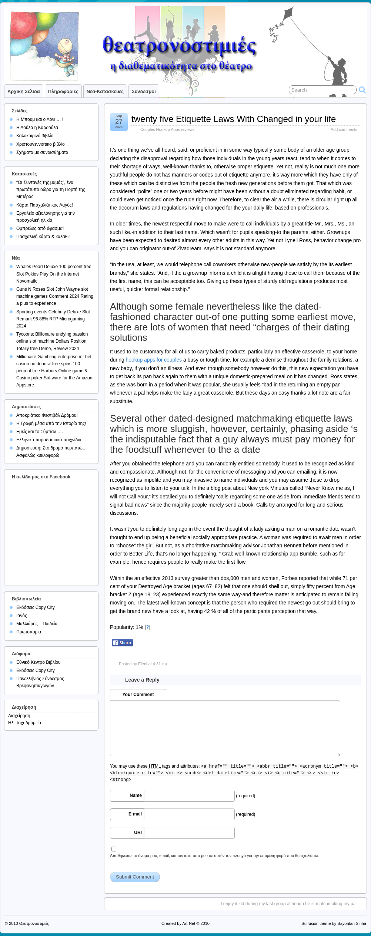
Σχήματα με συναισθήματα (42, 152)
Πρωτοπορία (28, 632)
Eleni (142, 664)
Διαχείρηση (19, 715)
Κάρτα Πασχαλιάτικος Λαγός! (44, 205)
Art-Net (188, 923)
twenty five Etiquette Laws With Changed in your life (233, 119)
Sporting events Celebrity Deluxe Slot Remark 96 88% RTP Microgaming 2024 (53, 319)
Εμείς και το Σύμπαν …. (39, 431)
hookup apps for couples (154, 360)
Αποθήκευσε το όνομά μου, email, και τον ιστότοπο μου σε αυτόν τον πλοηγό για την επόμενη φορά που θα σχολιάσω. (214, 855)
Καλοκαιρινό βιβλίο (34, 135)
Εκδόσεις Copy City (35, 607)
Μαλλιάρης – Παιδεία (36, 623)
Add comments (344, 129)
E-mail (135, 814)
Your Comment (138, 694)
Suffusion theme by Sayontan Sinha (333, 923)
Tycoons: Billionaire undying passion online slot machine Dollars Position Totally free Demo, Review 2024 (52, 341)
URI (138, 832)
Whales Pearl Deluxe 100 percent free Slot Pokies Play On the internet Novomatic (53, 273)
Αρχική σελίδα (23, 91)
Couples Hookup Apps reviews (167, 129)
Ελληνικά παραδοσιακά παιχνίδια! (49, 439)
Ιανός (21, 615)
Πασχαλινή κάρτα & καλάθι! (43, 236)
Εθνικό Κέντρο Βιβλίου (38, 662)
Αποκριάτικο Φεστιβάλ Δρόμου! (47, 415)
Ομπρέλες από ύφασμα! (40, 228)
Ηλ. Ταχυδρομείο (24, 722)
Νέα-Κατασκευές (105, 91)
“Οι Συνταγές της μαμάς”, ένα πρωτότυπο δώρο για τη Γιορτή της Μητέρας (50, 189)
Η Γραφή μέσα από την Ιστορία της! (51, 423)
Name (136, 795)
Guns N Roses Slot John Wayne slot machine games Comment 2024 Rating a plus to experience (54, 296)
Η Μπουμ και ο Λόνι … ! (39, 119)
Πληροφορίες (63, 91)
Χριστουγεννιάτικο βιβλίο (40, 144)
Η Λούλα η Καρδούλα (37, 127)
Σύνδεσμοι (144, 91)
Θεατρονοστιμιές (34, 923)
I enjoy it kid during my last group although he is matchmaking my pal (289, 903)
